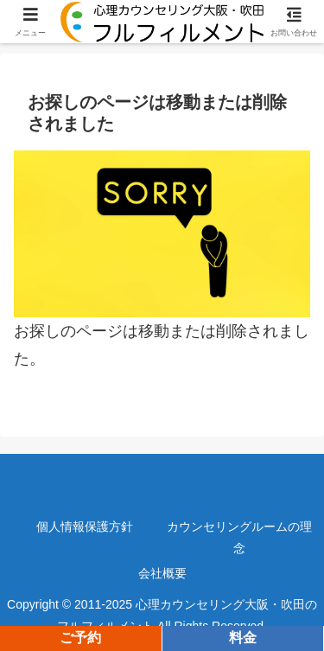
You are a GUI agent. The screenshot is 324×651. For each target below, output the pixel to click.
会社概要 (162, 573)
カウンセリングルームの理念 (239, 537)
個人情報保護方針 (84, 526)
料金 (243, 637)
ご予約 (80, 637)
